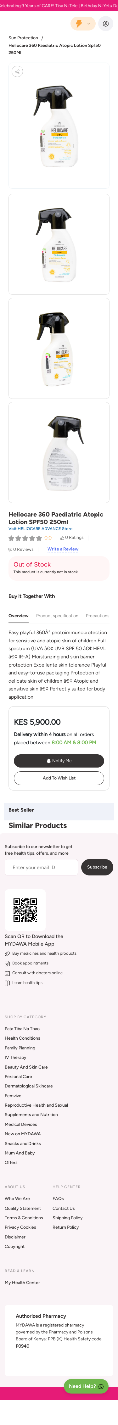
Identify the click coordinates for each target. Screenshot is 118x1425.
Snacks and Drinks (23, 1143)
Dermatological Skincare (29, 1086)
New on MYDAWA (23, 1134)
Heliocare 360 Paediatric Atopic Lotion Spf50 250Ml (54, 49)
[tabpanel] (59, 665)
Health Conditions (22, 1038)
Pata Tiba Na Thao (22, 1028)
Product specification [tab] (57, 615)
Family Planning (20, 1048)
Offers (11, 1162)
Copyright (15, 1246)
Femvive (13, 1095)
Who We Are (17, 1198)
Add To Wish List (59, 778)
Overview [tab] (18, 615)
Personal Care (18, 1076)
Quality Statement (23, 1208)
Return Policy (66, 1227)
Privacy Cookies (20, 1227)
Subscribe (97, 867)
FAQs (58, 1198)
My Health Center (22, 1282)
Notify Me (59, 761)
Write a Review (63, 549)
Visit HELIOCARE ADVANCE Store (40, 528)
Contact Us (64, 1208)
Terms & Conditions (24, 1218)
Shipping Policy (68, 1218)
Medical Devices (21, 1124)
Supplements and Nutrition (31, 1114)
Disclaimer (15, 1237)
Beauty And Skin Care (26, 1067)
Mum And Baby (20, 1153)
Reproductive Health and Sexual (36, 1105)
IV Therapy (15, 1057)
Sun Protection (23, 38)
